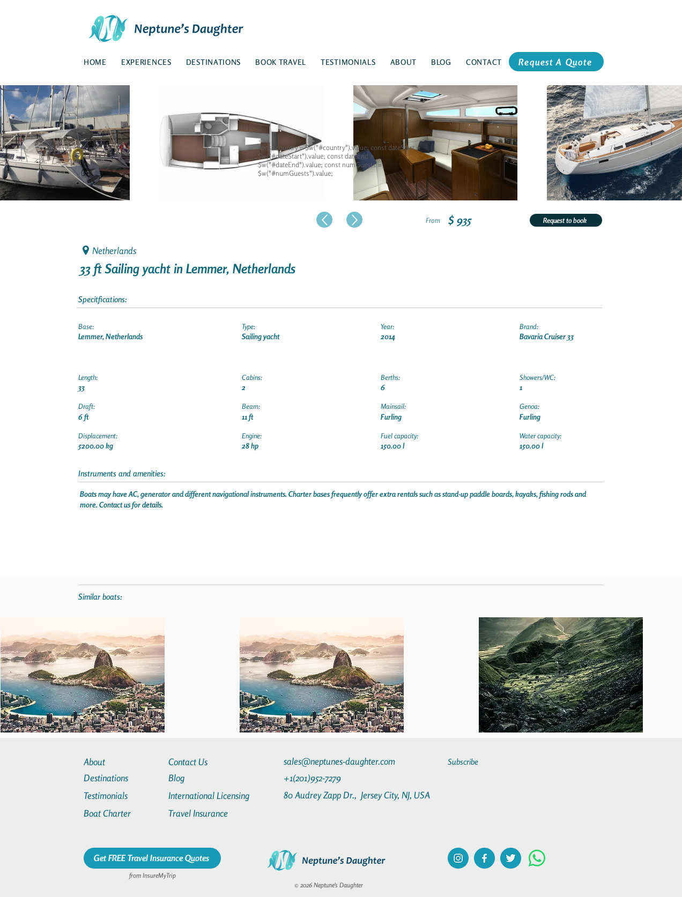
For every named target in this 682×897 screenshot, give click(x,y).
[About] (122, 761)
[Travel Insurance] (207, 813)
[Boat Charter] (122, 813)
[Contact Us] (207, 761)
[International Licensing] (216, 795)
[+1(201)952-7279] (333, 777)
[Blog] (207, 777)
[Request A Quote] (556, 61)
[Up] (324, 220)
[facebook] (484, 858)
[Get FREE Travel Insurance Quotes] (152, 858)
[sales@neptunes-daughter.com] (341, 761)
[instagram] (458, 858)
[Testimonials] (122, 795)
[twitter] (510, 858)
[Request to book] (566, 220)
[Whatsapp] (537, 858)
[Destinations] (122, 777)
